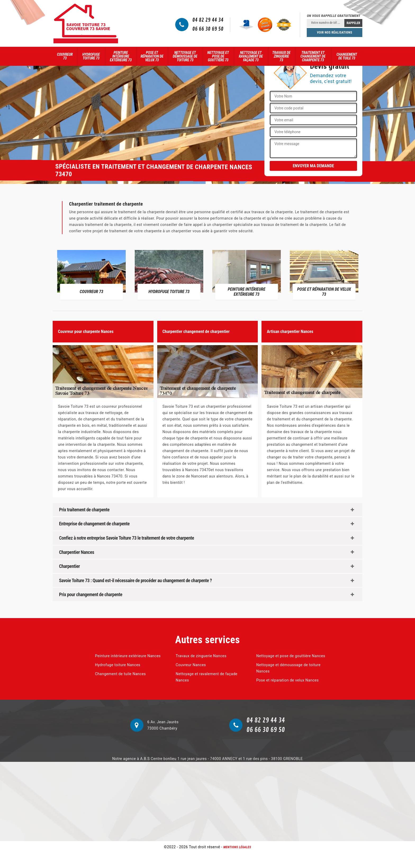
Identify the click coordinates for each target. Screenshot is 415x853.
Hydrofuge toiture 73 (91, 56)
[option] (91, 274)
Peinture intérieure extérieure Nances (128, 656)
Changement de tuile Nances (120, 674)
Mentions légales (237, 847)
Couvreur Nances (191, 665)
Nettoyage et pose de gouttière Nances (290, 656)
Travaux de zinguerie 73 (281, 56)
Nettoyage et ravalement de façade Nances (206, 677)
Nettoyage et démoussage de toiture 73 (185, 56)
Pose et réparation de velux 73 (152, 56)
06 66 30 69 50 (208, 29)
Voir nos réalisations (334, 32)
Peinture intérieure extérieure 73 (121, 56)
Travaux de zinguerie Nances (201, 656)
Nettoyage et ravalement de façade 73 (251, 56)
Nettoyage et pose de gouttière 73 (218, 56)
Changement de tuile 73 (346, 56)
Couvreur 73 (65, 56)
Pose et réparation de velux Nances (287, 680)
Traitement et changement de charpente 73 (312, 56)
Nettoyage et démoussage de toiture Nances (288, 668)
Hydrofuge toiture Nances (117, 665)
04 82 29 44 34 (208, 20)
